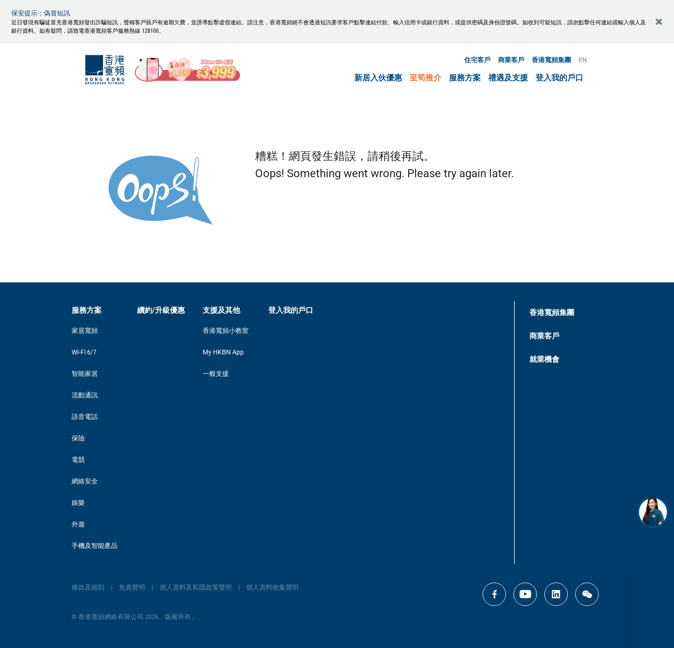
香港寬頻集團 (551, 60)
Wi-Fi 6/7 (84, 352)
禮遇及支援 (508, 77)
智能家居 (85, 373)
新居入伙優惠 (378, 77)
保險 (78, 438)
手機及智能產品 (94, 545)
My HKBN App (223, 352)
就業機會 (544, 359)
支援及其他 (221, 310)
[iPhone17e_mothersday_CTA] (188, 70)
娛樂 (78, 502)
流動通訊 (85, 395)
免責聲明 (132, 587)
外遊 (78, 524)
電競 (78, 459)
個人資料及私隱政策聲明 (196, 587)
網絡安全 (85, 481)
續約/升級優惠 (161, 310)
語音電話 (85, 416)
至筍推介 (425, 77)
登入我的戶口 (559, 77)
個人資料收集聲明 (272, 587)
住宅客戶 (477, 60)
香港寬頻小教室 (226, 330)
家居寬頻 (85, 330)
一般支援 (216, 373)
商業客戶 (511, 60)
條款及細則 (88, 587)
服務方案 (465, 77)
